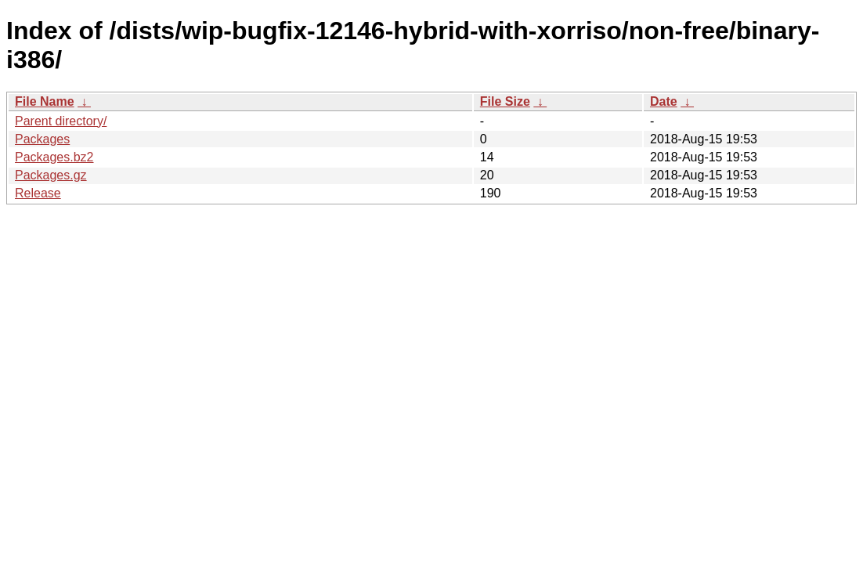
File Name (44, 101)
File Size (505, 101)
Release (38, 193)
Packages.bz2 (54, 157)
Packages (42, 139)
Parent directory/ (61, 121)
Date (663, 101)
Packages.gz (51, 175)
